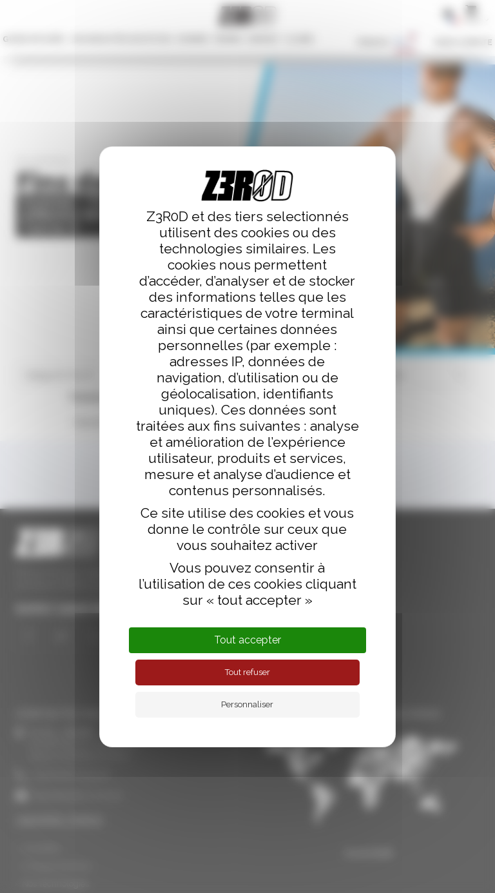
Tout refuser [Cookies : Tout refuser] (247, 672)
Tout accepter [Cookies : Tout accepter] (247, 640)
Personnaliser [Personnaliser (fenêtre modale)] (247, 704)
